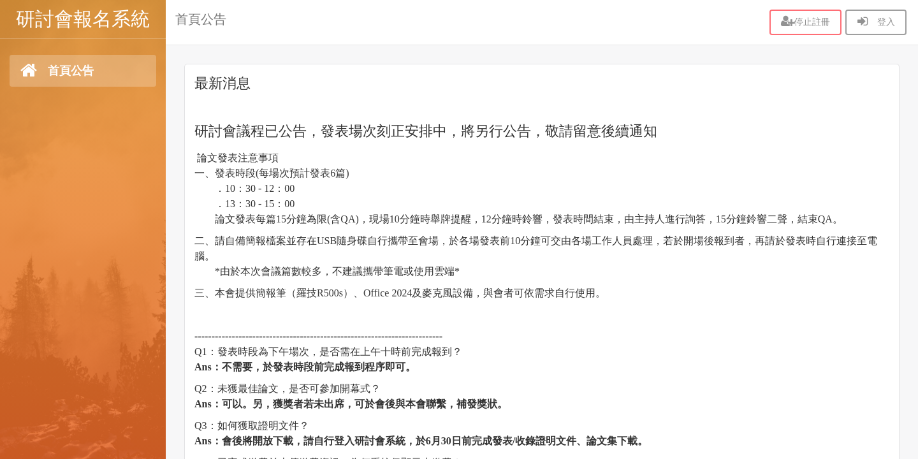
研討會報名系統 (83, 18)
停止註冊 (806, 22)
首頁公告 (200, 19)
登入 (876, 22)
